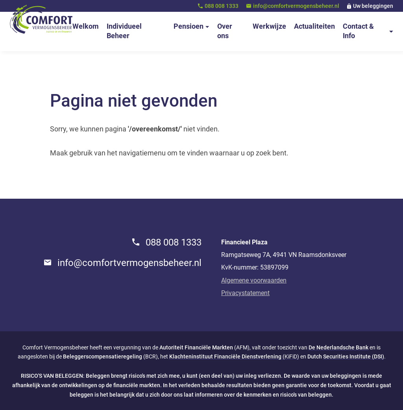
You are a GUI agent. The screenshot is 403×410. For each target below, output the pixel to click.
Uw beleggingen (373, 6)
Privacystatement (245, 293)
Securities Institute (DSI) (353, 356)
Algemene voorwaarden (254, 280)
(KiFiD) (234, 356)
